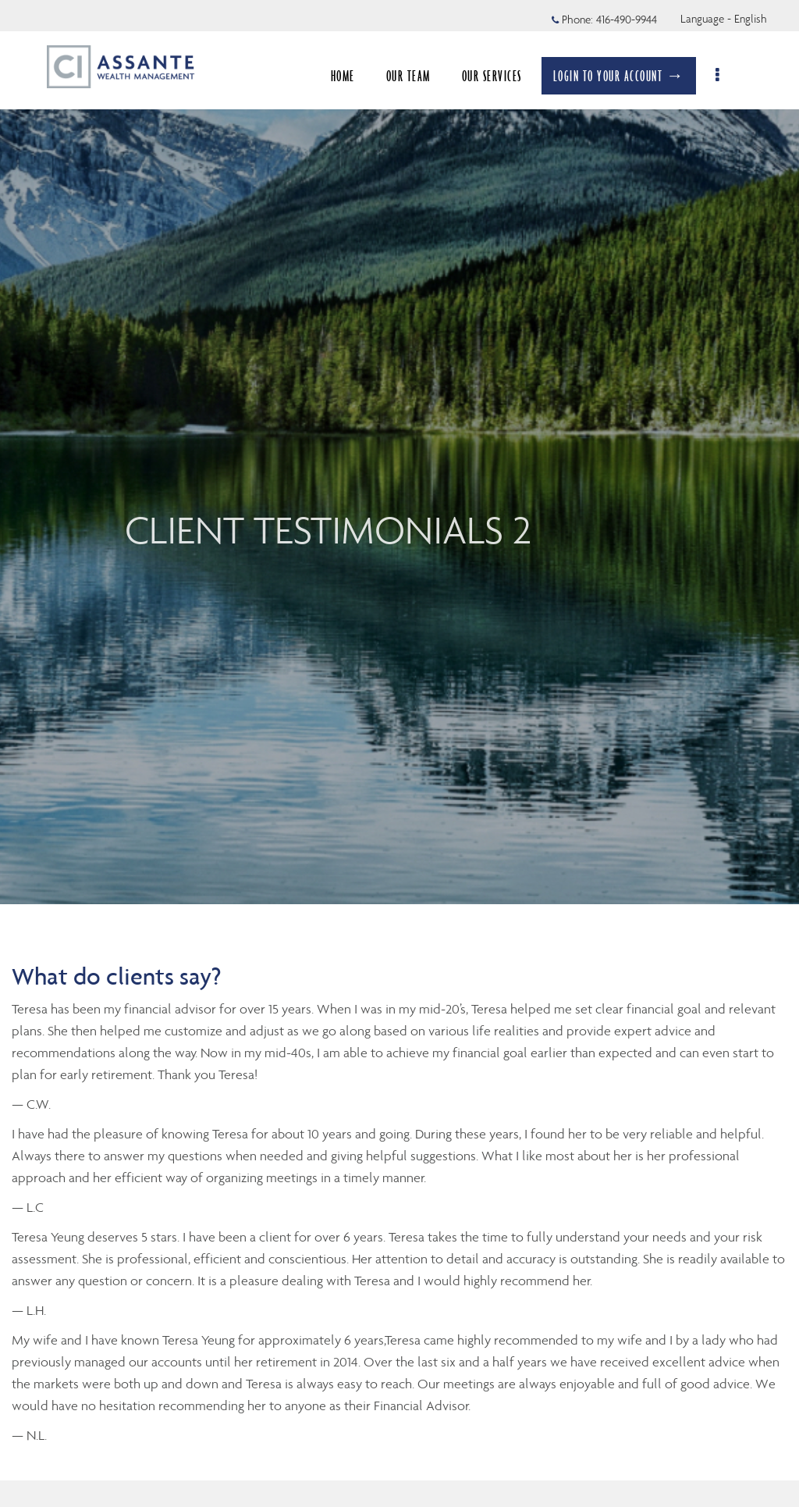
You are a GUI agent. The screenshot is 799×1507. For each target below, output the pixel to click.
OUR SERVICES (500, 75)
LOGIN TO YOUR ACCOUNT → (627, 75)
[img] (399, 452)
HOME (351, 75)
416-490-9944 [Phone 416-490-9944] (626, 19)
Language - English (723, 19)
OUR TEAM (416, 75)
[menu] (726, 75)
